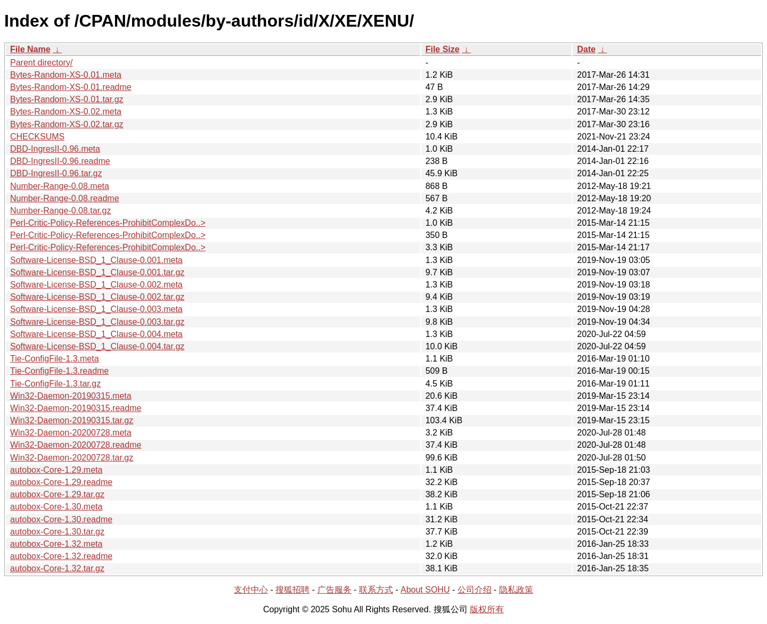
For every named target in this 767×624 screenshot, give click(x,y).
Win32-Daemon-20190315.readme (75, 408)
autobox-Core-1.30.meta (56, 506)
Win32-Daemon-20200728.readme (75, 444)
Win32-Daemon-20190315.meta (71, 395)
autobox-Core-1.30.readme (61, 519)
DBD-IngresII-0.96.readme (60, 161)
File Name (30, 49)
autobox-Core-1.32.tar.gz (57, 568)
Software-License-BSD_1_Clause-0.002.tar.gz (97, 296)
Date (586, 49)
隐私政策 (516, 589)
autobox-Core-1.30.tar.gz (57, 531)
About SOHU (425, 589)
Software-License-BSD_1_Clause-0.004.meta (96, 334)
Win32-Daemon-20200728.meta (71, 432)
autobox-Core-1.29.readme (61, 482)
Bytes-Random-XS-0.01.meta (65, 74)
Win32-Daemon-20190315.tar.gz (71, 420)
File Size (443, 49)
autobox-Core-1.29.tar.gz (57, 494)
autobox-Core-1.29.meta (56, 469)
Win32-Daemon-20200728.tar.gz (71, 457)
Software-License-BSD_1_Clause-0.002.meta (96, 284)
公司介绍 (475, 589)
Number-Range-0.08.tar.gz (60, 210)
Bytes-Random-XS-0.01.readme (71, 87)
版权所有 (487, 609)
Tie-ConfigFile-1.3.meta (54, 358)
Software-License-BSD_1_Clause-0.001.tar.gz (97, 272)
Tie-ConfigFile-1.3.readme (59, 370)
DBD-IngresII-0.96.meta (55, 148)
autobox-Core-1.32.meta (56, 543)
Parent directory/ (41, 62)
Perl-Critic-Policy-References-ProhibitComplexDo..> (108, 222)
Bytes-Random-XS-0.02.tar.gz (67, 124)
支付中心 (251, 589)
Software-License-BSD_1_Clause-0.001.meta (96, 260)
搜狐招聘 (292, 589)
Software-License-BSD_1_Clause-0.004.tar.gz (97, 346)
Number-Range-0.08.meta (59, 186)
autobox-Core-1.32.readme (61, 556)
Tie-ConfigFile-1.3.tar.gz (55, 383)
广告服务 (334, 589)
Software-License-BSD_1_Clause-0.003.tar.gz (97, 321)
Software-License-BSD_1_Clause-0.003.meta (96, 309)
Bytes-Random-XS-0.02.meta (65, 111)
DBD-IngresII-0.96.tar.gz (56, 173)
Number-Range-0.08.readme (64, 198)
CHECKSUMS (37, 136)
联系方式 (376, 589)
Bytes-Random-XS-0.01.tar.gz (67, 99)
